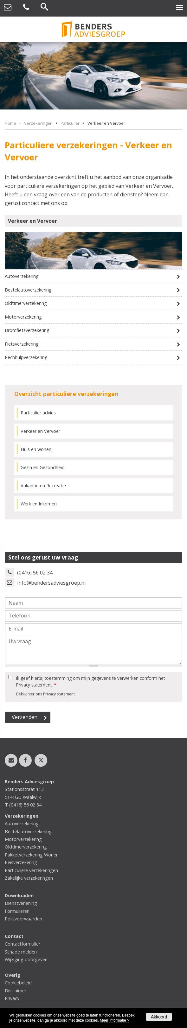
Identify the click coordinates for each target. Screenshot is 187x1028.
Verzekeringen (38, 123)
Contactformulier (22, 944)
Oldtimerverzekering (26, 303)
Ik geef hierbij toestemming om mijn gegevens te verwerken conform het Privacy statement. (90, 681)
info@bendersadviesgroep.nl (51, 582)
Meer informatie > (114, 1020)
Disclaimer (15, 991)
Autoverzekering (22, 276)
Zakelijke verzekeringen (29, 878)
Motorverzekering (23, 317)
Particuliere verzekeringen (31, 870)
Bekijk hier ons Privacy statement (45, 694)
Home (10, 123)
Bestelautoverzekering (28, 290)
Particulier (70, 123)
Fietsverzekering (22, 344)
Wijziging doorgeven (26, 959)
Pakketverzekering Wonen (32, 855)
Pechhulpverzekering (26, 357)
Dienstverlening (21, 903)
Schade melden (21, 952)
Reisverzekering (21, 862)
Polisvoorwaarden (23, 919)
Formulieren (17, 911)
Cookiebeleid (18, 983)
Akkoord (159, 1016)
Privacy (12, 998)
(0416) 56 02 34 (35, 572)
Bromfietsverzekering (27, 330)
